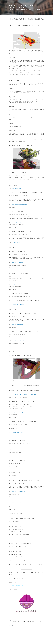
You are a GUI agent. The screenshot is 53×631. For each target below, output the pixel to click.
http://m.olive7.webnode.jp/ (16, 242)
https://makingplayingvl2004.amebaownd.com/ (20, 204)
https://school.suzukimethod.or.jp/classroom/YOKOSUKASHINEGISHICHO (24, 394)
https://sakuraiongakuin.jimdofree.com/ (18, 449)
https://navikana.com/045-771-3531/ (18, 284)
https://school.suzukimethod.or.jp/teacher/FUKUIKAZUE (21, 340)
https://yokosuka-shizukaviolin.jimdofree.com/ (20, 412)
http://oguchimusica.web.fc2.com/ (17, 432)
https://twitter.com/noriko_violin (17, 188)
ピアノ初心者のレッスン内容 (34, 621)
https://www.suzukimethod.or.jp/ (17, 324)
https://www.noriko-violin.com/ (17, 183)
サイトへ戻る (11, 625)
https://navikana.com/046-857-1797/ (18, 470)
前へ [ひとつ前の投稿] (10, 620)
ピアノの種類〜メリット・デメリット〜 (17, 622)
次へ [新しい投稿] (28, 620)
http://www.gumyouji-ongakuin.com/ (18, 222)
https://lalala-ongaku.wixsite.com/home (18, 491)
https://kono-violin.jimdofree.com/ (18, 304)
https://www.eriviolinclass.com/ (17, 262)
